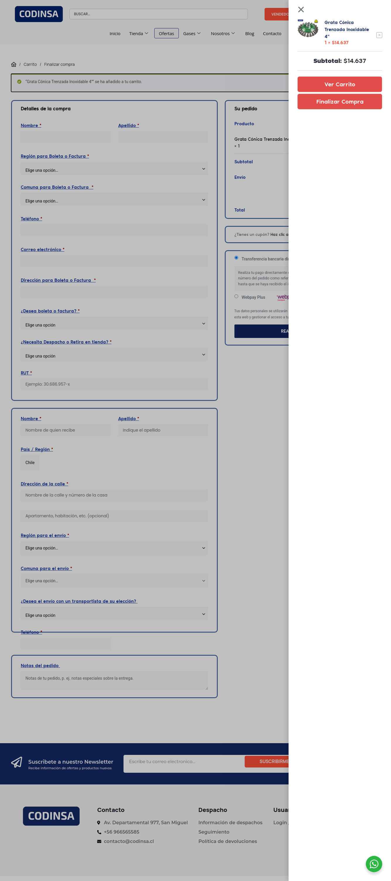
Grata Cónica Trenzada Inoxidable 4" (347, 29)
